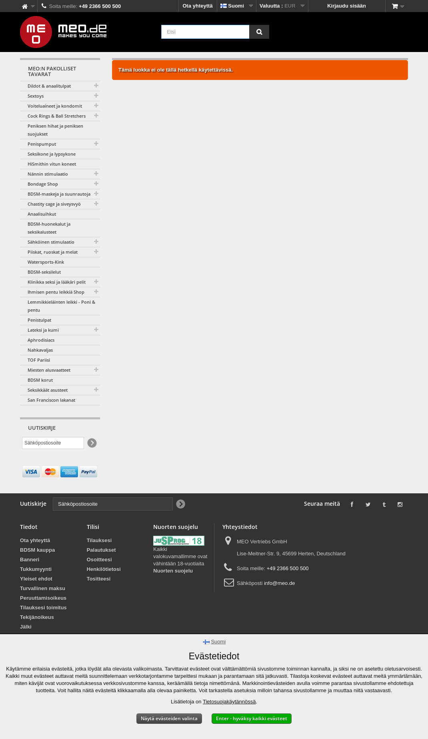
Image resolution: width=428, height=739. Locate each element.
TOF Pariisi (39, 360)
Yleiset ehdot (36, 579)
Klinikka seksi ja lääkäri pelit (57, 282)
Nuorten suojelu (173, 571)
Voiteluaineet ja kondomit (55, 106)
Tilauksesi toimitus (43, 608)
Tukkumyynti (36, 569)
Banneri (29, 560)
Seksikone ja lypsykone (52, 154)
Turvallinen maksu (42, 588)
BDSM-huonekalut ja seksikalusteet (49, 228)
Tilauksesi (99, 540)
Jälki (26, 627)
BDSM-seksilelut (44, 272)
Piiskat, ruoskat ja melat (53, 252)
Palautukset (101, 550)
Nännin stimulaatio (48, 174)
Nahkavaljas (40, 350)
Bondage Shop (43, 184)
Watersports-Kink (46, 262)
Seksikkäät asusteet (48, 390)
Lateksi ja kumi (43, 330)
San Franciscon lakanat (51, 400)
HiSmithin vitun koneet (52, 164)
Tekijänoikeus (37, 617)
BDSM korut (40, 380)
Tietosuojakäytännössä (229, 702)
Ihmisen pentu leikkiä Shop (56, 292)
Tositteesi (99, 579)
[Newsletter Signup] (91, 443)
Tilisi (93, 527)
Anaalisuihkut (42, 214)
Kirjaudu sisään (346, 6)
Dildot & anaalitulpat (49, 86)
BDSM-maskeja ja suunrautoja (59, 194)
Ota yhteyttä (198, 6)
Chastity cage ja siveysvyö (54, 204)
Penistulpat (39, 320)
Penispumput (42, 144)
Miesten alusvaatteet (49, 370)
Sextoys (36, 96)
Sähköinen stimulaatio (51, 242)
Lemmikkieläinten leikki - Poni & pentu (61, 306)
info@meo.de (279, 583)
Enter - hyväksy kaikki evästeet (251, 718)
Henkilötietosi (104, 569)
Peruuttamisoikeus (43, 598)
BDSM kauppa (37, 550)
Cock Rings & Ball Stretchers (57, 116)
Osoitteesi (99, 560)
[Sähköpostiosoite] (53, 443)
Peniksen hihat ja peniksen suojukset (55, 130)
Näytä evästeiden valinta (169, 718)
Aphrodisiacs (41, 340)
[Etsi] (259, 32)
